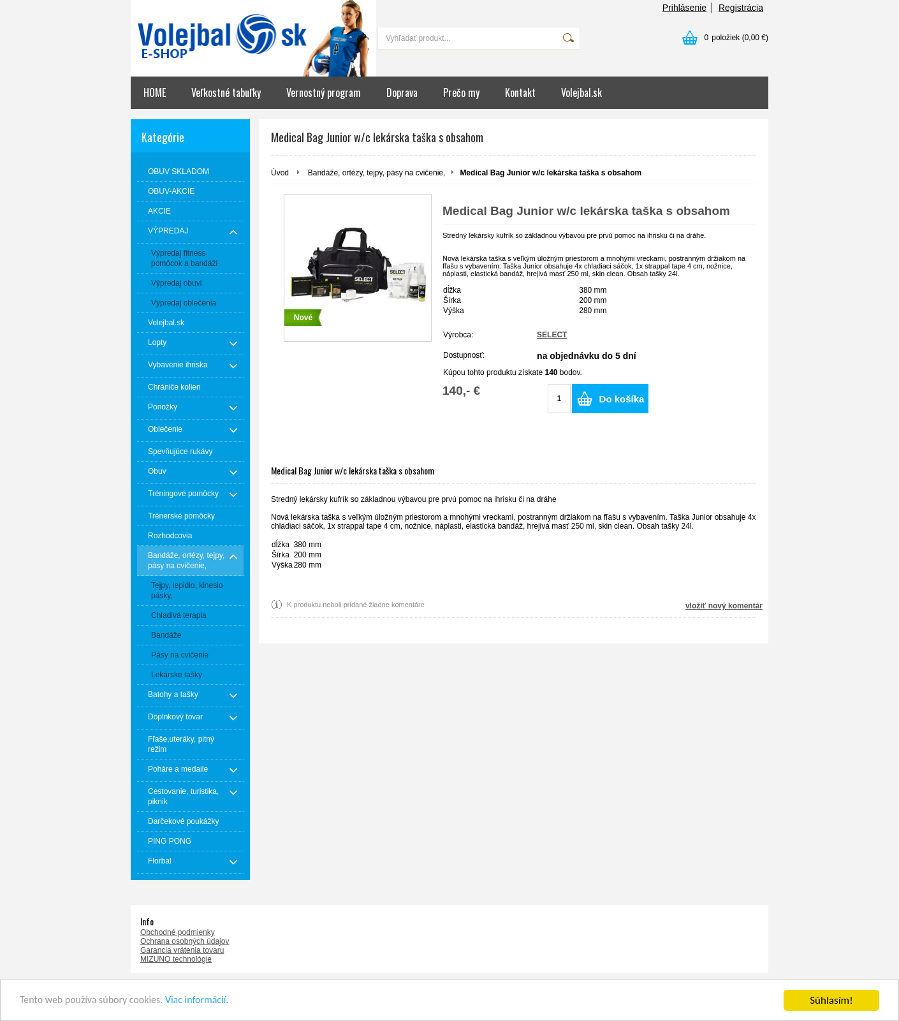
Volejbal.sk (581, 92)
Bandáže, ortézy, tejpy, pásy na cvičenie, (377, 172)
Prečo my (461, 92)
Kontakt (520, 92)
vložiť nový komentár (724, 605)
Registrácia (741, 8)
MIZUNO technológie (176, 959)
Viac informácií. (208, 1001)
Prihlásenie (684, 8)
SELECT (552, 334)
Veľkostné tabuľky (226, 92)
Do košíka (622, 398)
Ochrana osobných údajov (184, 941)
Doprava (402, 92)
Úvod (280, 172)
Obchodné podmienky (177, 932)
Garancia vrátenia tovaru (182, 950)
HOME (154, 92)
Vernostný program (323, 92)
